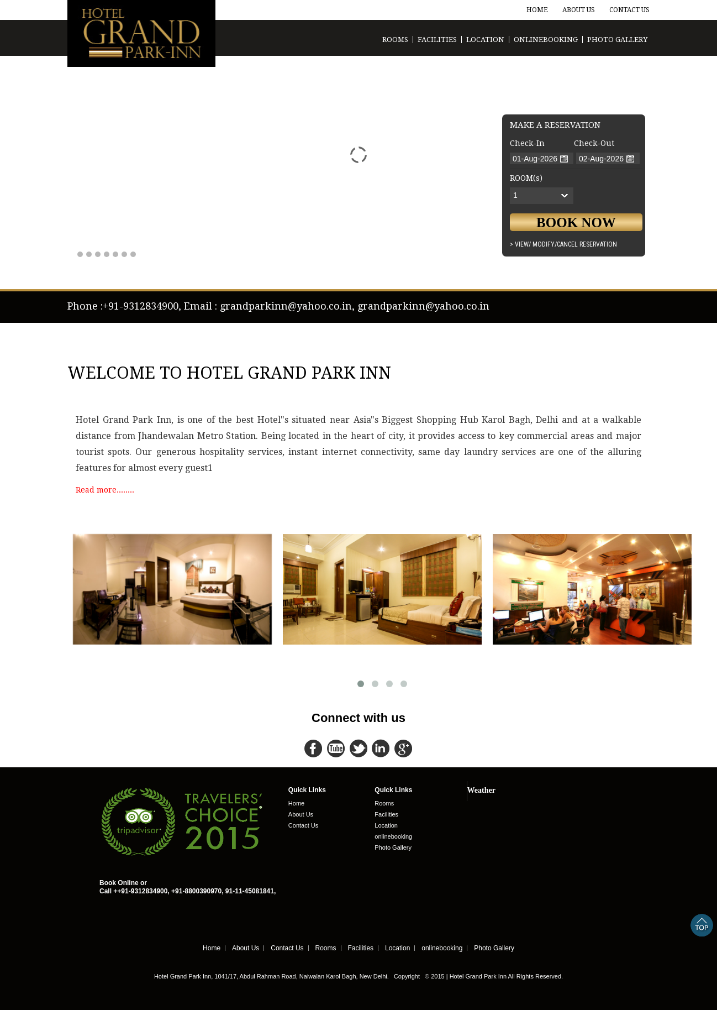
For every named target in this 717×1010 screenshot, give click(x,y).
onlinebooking (546, 39)
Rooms (395, 39)
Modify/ (545, 244)
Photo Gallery (617, 39)
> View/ (520, 244)
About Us (578, 10)
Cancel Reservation (587, 244)
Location (485, 39)
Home (537, 10)
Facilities (437, 39)
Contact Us (629, 10)
